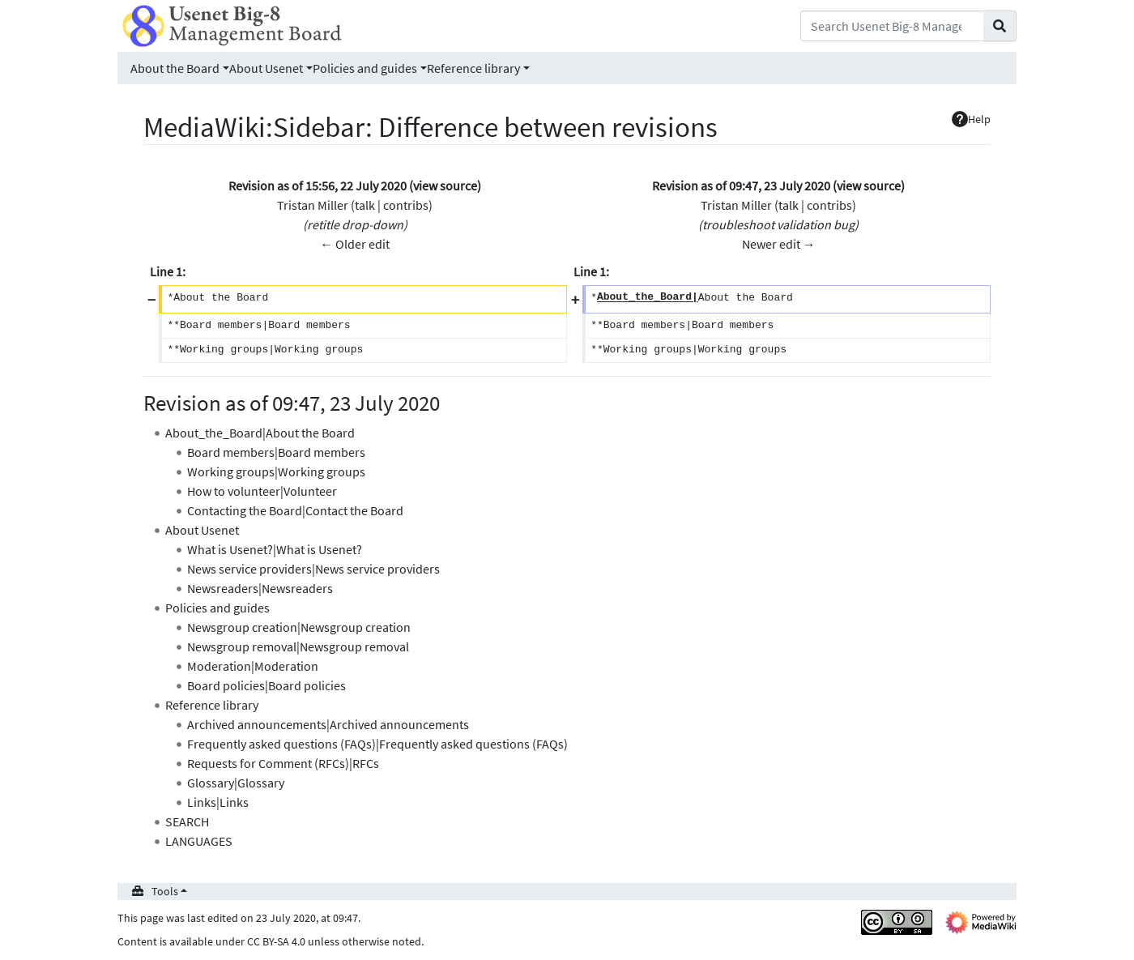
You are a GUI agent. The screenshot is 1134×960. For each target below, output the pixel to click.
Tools (164, 891)
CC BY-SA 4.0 (276, 941)
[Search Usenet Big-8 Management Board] (892, 26)
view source (445, 185)
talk (365, 205)
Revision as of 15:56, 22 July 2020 (317, 185)
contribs (405, 205)
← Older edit (355, 244)
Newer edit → (779, 244)
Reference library (473, 68)
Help (971, 119)
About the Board (175, 68)
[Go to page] (1000, 26)
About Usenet (266, 68)
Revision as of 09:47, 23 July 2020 (741, 185)
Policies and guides (365, 68)
